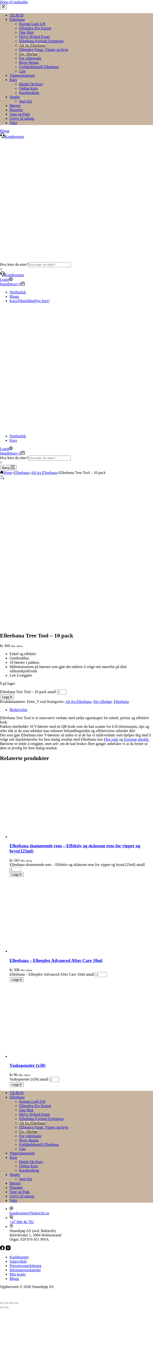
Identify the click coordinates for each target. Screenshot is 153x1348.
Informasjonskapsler (25, 1270)
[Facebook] (3, 1249)
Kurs (13, 440)
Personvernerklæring (25, 1266)
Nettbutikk (18, 292)
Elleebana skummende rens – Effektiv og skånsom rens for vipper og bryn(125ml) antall (77, 865)
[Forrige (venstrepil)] (2, 1307)
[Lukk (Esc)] (16, 1303)
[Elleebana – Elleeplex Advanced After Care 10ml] (55, 951)
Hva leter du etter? (14, 264)
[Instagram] (8, 1249)
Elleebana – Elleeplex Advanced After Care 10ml (56, 960)
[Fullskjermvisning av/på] (7, 1303)
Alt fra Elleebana (78, 702)
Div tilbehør (102, 702)
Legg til (7, 697)
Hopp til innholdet (14, 2)
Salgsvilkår (18, 1261)
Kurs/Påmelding (30, 301)
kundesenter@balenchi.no (29, 1213)
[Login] (6, 279)
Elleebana (121, 702)
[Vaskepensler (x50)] (55, 1056)
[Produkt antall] (61, 692)
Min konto (18, 1274)
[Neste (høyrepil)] (7, 1307)
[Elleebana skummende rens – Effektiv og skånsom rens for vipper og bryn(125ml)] (55, 837)
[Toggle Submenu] (26, 1098)
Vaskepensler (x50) (27, 1065)
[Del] (11, 1303)
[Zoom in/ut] (2, 1303)
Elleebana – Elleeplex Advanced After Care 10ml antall (52, 974)
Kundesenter (12, 275)
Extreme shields (137, 739)
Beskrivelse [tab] (18, 710)
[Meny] (8, 467)
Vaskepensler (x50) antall (29, 1079)
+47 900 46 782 (22, 1222)
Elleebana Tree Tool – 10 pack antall (28, 692)
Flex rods (111, 739)
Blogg (14, 296)
